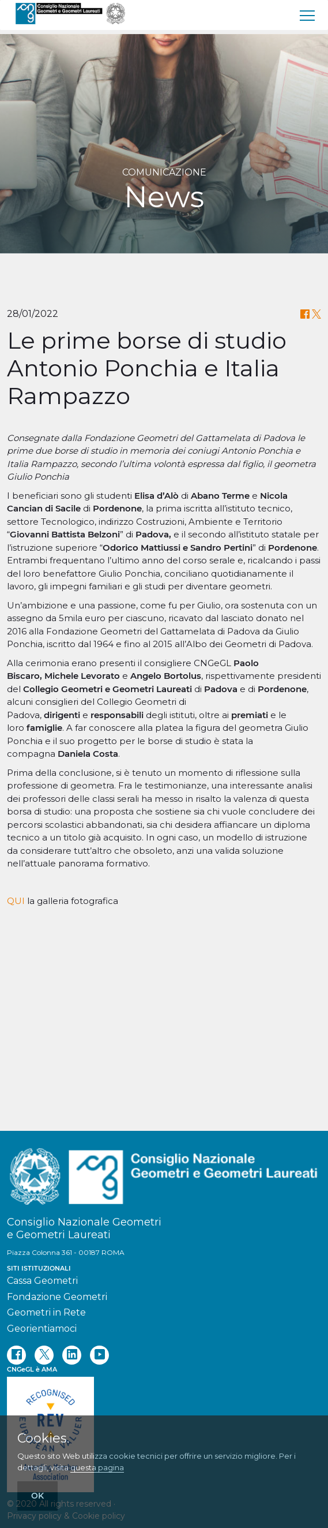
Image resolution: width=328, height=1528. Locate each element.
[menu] (307, 15)
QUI (16, 1085)
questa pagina (97, 1467)
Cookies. (43, 1438)
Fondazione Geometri (57, 1296)
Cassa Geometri (42, 1280)
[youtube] (99, 1355)
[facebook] (16, 1355)
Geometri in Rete (46, 1312)
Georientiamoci (42, 1328)
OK (37, 1495)
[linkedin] (71, 1355)
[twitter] (44, 1355)
